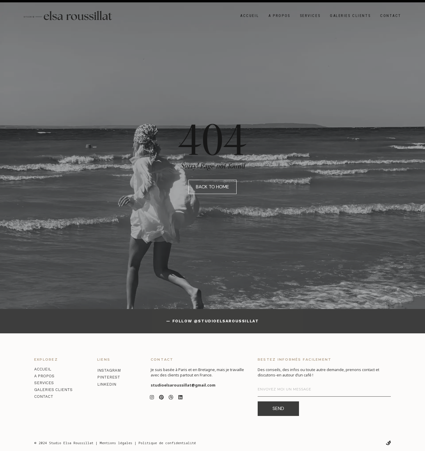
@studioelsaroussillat (226, 321)
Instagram (109, 370)
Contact (390, 15)
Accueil (249, 15)
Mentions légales (116, 443)
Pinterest (108, 377)
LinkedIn (106, 384)
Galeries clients (350, 15)
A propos (279, 15)
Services (310, 15)
